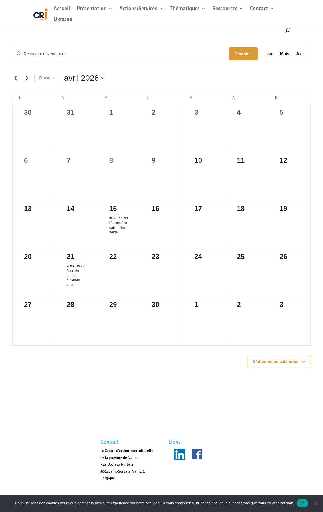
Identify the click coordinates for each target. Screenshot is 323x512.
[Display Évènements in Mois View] (284, 54)
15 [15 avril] (113, 208)
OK (302, 503)
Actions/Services (138, 9)
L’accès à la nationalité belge (118, 227)
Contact (259, 9)
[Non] (316, 503)
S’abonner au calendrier (276, 361)
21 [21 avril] (70, 256)
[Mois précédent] (15, 78)
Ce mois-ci (47, 78)
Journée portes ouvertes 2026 (73, 278)
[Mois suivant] (26, 78)
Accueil (61, 9)
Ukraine (62, 19)
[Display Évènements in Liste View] (269, 54)
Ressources (224, 9)
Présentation (92, 9)
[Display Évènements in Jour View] (300, 54)
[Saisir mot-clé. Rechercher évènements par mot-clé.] (120, 54)
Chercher (243, 53)
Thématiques (185, 9)
